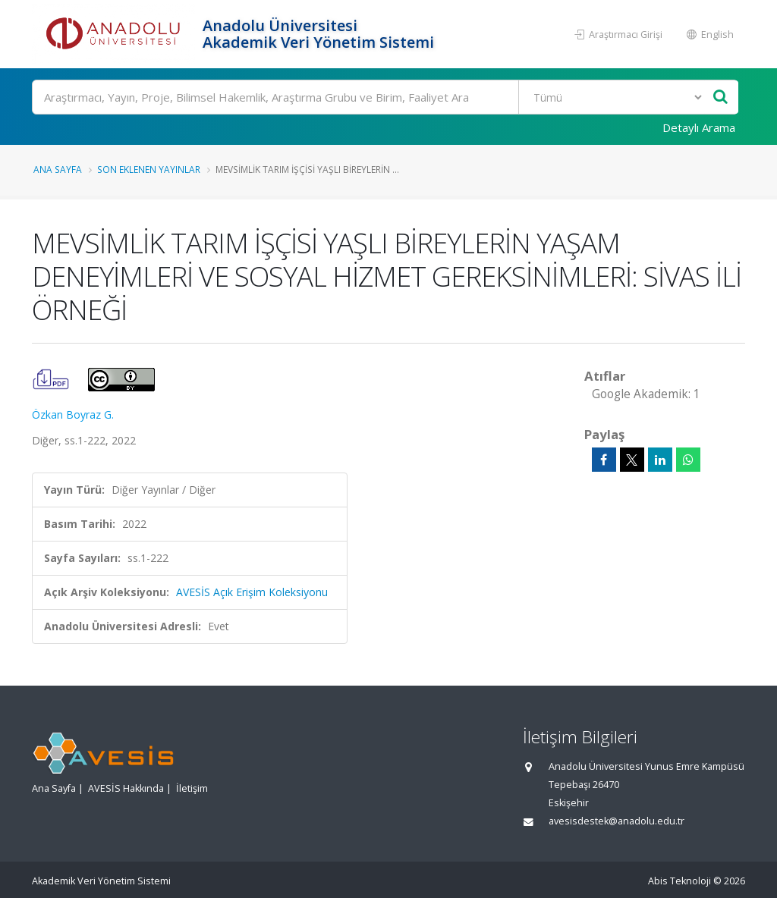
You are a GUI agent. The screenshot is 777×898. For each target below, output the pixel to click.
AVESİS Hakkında (126, 788)
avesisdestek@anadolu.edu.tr (616, 821)
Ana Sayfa (57, 169)
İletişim (192, 788)
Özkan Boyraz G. (73, 414)
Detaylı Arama (698, 127)
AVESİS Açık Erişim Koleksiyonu (252, 592)
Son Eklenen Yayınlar (148, 169)
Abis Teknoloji (679, 880)
